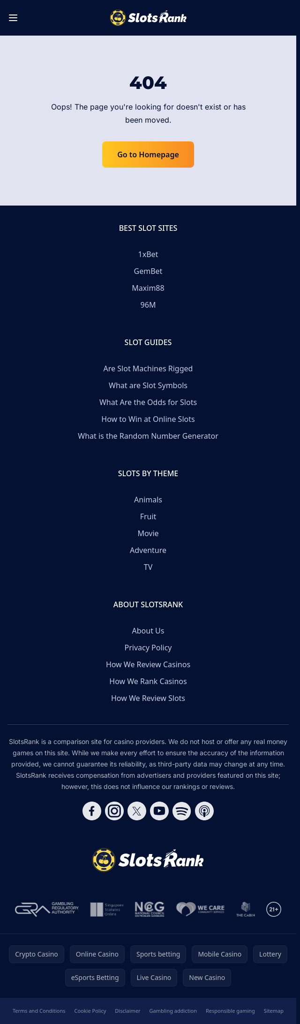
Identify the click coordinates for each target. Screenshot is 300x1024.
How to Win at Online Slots (148, 419)
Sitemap (274, 1010)
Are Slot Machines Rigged (148, 368)
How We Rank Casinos (148, 681)
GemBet (148, 271)
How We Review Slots (148, 698)
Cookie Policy (90, 1010)
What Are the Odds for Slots (148, 402)
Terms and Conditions (39, 1010)
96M (148, 305)
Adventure (148, 550)
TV (148, 567)
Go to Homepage (148, 154)
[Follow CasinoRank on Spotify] (181, 811)
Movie (147, 533)
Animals (148, 499)
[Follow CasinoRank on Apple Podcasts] (204, 811)
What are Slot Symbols (148, 385)
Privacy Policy (148, 647)
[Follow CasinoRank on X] (137, 811)
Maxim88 (148, 288)
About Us (148, 631)
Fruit (148, 516)
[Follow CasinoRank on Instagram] (114, 811)
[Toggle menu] (13, 17)
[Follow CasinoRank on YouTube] (159, 811)
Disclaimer (127, 1010)
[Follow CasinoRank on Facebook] (91, 811)
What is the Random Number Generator (148, 436)
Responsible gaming (230, 1010)
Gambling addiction (173, 1010)
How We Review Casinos (148, 664)
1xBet (148, 254)
